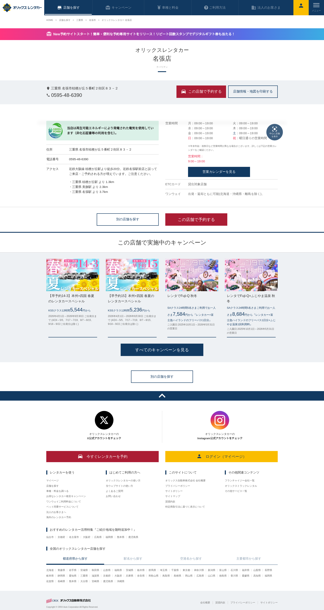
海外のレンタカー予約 (58, 517)
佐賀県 (50, 581)
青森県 (61, 570)
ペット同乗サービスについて (62, 506)
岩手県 (72, 570)
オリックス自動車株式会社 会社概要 (185, 480)
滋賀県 (95, 575)
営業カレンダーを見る (219, 171)
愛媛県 (245, 575)
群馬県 (152, 570)
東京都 (186, 570)
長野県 (268, 570)
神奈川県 (199, 570)
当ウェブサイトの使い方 (119, 485)
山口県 (211, 575)
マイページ (52, 480)
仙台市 (50, 537)
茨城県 (129, 570)
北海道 (50, 570)
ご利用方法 (215, 8)
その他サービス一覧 (236, 491)
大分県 (84, 581)
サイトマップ (172, 496)
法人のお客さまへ (56, 512)
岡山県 (189, 575)
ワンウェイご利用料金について (63, 501)
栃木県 (141, 570)
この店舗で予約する (196, 219)
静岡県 (61, 575)
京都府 (61, 537)
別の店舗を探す (127, 219)
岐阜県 (50, 575)
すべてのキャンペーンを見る (162, 350)
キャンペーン (118, 7)
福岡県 (109, 537)
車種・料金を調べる (57, 491)
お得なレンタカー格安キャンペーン (66, 496)
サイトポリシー (174, 491)
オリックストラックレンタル (241, 485)
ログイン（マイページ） (222, 456)
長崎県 (61, 581)
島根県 (177, 575)
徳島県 (223, 575)
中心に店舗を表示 (274, 132)
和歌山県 (153, 575)
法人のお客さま (266, 7)
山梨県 (257, 570)
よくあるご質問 (114, 491)
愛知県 (72, 575)
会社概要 (205, 602)
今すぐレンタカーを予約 (102, 456)
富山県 (223, 570)
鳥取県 (166, 575)
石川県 (234, 570)
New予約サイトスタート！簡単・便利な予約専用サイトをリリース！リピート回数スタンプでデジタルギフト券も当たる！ (144, 34)
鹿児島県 (133, 537)
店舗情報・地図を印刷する (253, 91)
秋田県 (95, 570)
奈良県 (141, 575)
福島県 (118, 570)
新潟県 (211, 570)
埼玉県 (163, 570)
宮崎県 (95, 581)
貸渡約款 (170, 501)
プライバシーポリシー (177, 485)
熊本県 (120, 537)
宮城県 (84, 570)
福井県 (245, 570)
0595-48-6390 (64, 95)
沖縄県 (120, 581)
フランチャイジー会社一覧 (240, 480)
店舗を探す (52, 485)
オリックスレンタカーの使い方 (123, 480)
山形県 (107, 570)
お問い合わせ (113, 496)
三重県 (84, 575)
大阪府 (86, 537)
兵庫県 (129, 575)
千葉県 (175, 570)
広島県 (98, 537)
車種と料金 (168, 8)
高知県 (257, 575)
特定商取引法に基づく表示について (185, 506)
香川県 (234, 575)
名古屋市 (74, 537)
